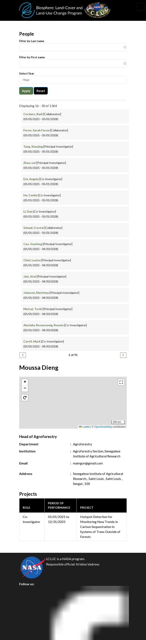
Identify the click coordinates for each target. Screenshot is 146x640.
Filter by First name (32, 57)
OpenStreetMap (103, 426)
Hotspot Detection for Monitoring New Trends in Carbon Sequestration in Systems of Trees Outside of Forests (100, 527)
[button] (73, 398)
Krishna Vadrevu (87, 564)
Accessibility (32, 628)
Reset (40, 91)
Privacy (28, 600)
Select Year (26, 73)
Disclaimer (30, 618)
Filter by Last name (31, 41)
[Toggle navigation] (140, 7)
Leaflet (84, 426)
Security (28, 609)
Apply (26, 91)
